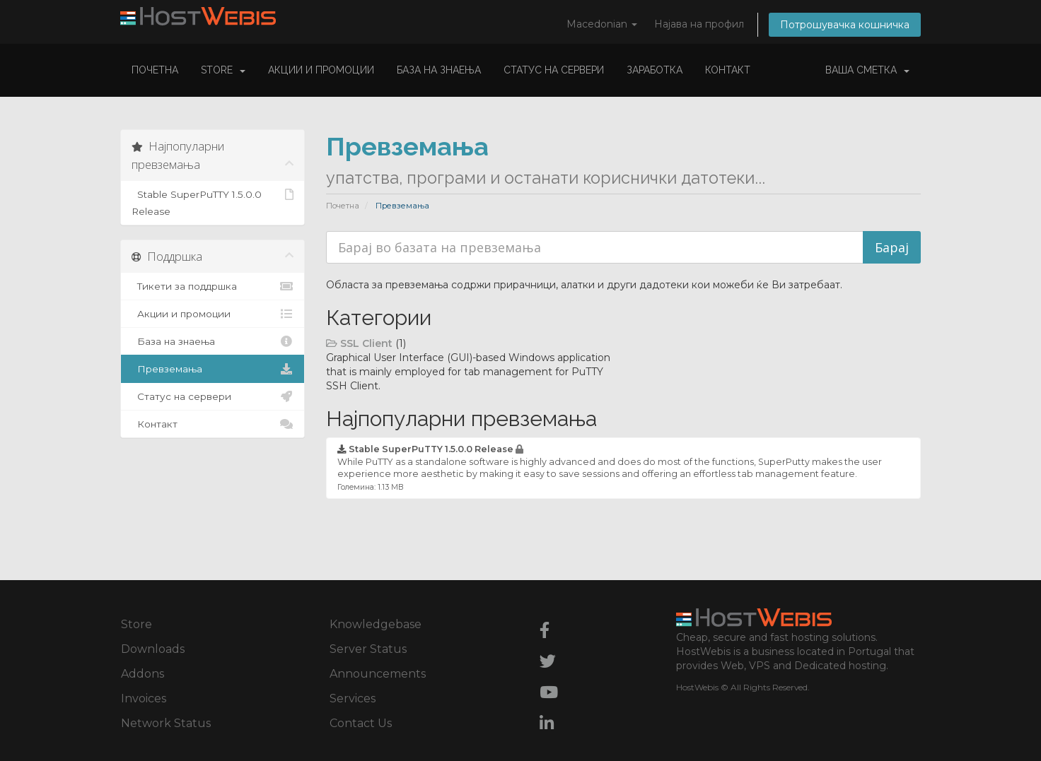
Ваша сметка (867, 70)
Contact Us (361, 723)
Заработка (654, 70)
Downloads (153, 649)
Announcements (378, 673)
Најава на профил (699, 24)
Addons (142, 673)
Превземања (212, 368)
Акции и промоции (321, 70)
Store (223, 70)
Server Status (368, 649)
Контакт (727, 70)
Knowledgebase (375, 624)
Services (353, 698)
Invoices (143, 698)
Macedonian (601, 24)
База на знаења (439, 70)
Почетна (155, 70)
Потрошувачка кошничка (844, 24)
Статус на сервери (554, 70)
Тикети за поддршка (212, 286)
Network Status (166, 723)
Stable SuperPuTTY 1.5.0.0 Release (212, 201)
